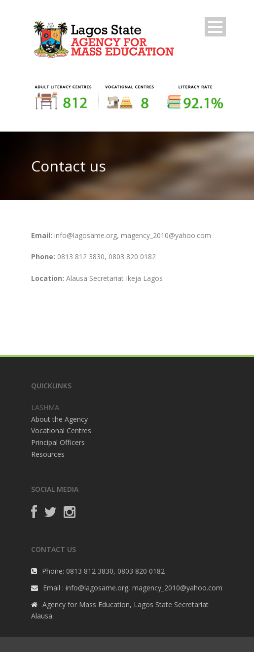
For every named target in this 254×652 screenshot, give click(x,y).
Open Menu (215, 26)
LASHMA (45, 407)
